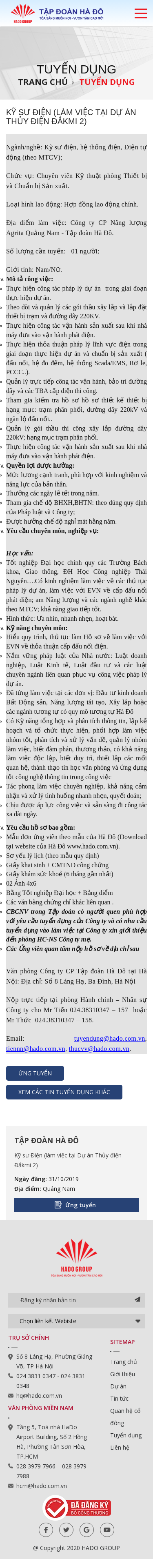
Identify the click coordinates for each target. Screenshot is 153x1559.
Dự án (118, 1386)
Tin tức (119, 1398)
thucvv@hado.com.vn (99, 1048)
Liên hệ (119, 1447)
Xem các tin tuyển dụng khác (64, 1092)
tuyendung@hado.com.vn (109, 1038)
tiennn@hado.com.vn (35, 1048)
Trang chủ (43, 81)
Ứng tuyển (35, 1073)
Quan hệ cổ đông (125, 1417)
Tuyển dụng (107, 81)
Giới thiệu (122, 1374)
